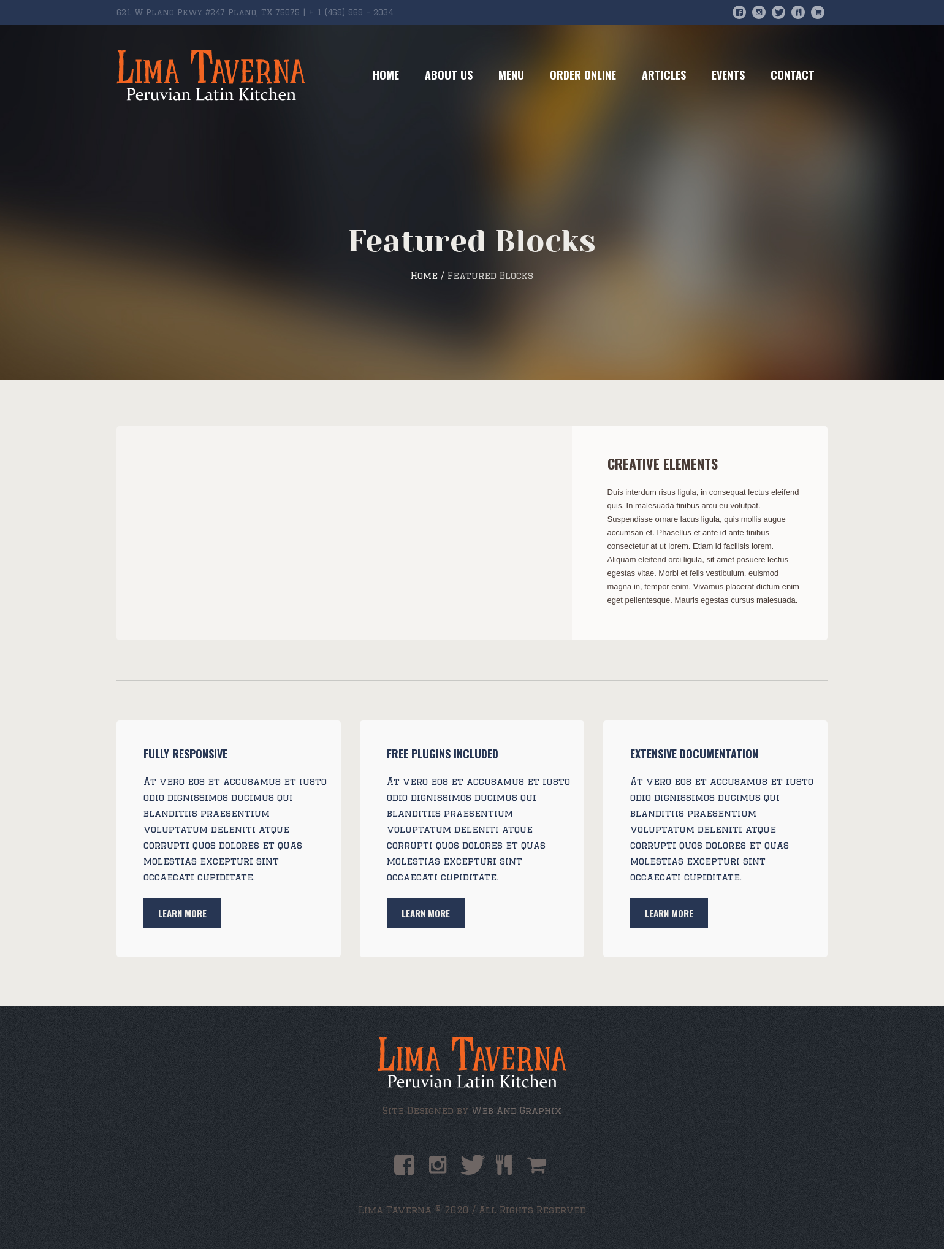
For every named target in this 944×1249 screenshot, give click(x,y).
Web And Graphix (516, 1111)
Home (424, 275)
